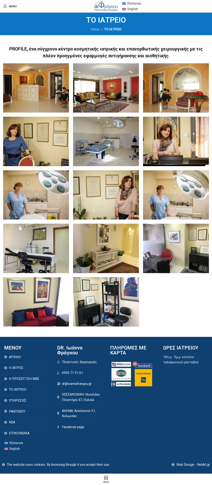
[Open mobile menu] (10, 6)
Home (95, 29)
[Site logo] (106, 6)
